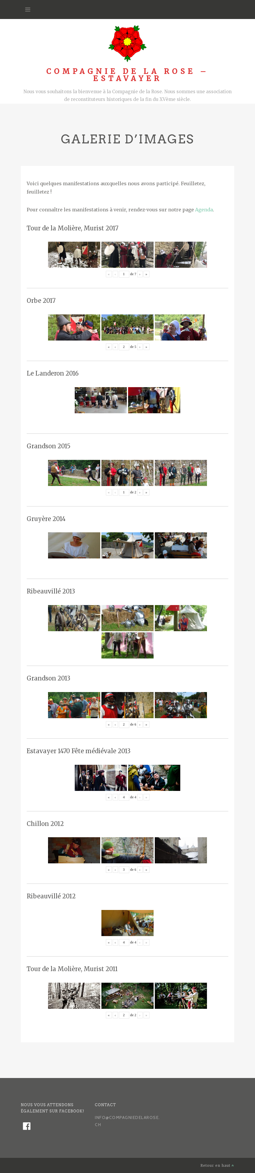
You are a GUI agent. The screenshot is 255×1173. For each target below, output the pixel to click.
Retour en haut (217, 1165)
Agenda (204, 210)
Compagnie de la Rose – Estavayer (127, 75)
